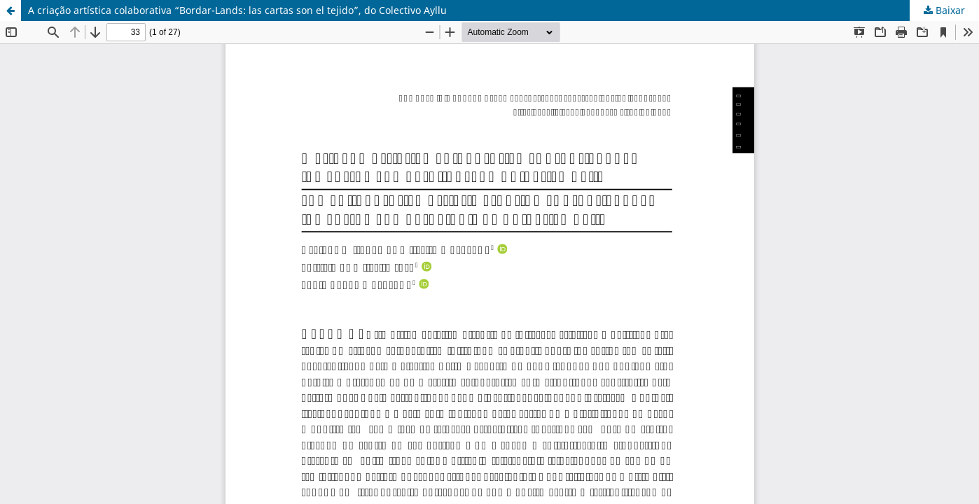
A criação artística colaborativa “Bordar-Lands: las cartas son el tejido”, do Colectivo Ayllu (237, 10)
